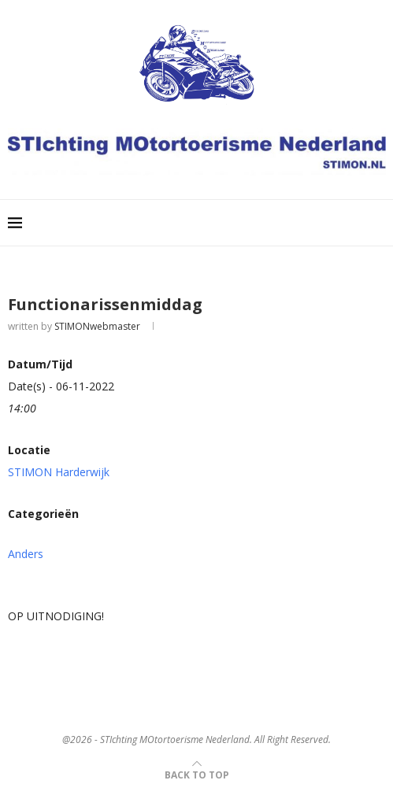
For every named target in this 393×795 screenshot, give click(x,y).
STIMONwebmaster (97, 326)
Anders (25, 553)
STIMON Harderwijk (58, 471)
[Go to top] (197, 774)
